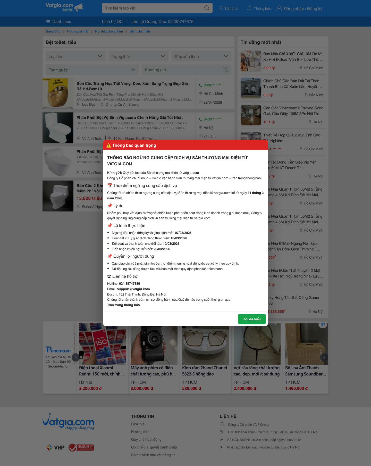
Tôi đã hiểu (252, 318)
